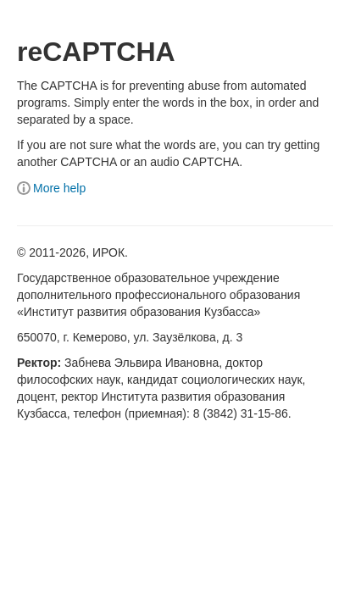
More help (51, 188)
